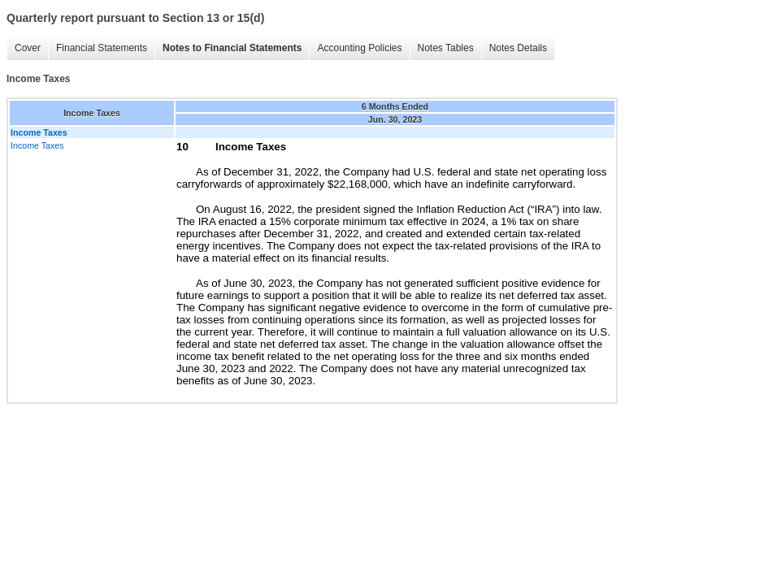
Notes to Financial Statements (232, 48)
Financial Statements (101, 48)
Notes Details (518, 48)
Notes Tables (446, 48)
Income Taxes (37, 145)
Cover (28, 48)
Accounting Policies (359, 48)
